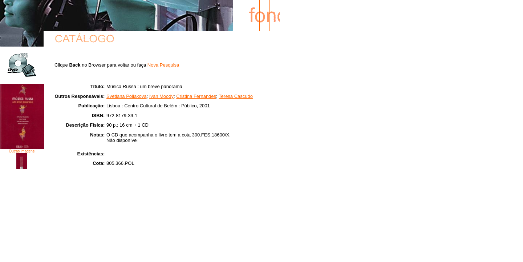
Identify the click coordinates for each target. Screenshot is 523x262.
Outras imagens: (22, 151)
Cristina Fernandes (196, 96)
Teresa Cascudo (236, 96)
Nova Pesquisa (163, 65)
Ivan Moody (161, 96)
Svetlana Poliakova (126, 96)
